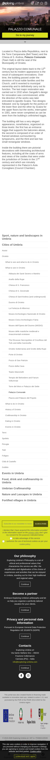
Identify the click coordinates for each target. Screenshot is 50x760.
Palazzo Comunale (17, 392)
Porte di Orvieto (16, 354)
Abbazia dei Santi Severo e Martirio (24, 273)
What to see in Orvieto (15, 268)
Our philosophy (25, 556)
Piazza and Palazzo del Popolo (22, 398)
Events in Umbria (13, 473)
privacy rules (33, 532)
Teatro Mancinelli (16, 372)
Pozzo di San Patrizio (18, 360)
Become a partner (25, 593)
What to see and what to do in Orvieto (22, 262)
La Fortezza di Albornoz (19, 308)
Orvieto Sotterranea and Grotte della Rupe (27, 349)
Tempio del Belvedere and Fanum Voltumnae (24, 379)
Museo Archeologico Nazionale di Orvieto (27, 314)
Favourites (41, 3)
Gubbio (5, 467)
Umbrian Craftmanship (16, 488)
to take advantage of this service (26, 538)
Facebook (21, 675)
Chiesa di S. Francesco (19, 285)
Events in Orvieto (13, 427)
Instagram (28, 675)
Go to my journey (25, 35)
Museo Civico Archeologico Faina (23, 320)
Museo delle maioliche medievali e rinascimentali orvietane (24, 332)
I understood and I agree (25, 756)
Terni (4, 432)
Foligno (5, 456)
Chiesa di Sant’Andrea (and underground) (27, 297)
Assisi (4, 250)
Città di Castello (9, 461)
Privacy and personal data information (25, 621)
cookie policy (24, 544)
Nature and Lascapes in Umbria (22, 494)
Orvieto (5, 256)
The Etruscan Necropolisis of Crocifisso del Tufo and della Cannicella (28, 341)
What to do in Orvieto (14, 404)
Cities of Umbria (12, 244)
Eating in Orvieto (12, 421)
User (37, 3)
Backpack (45, 3)
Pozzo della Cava (16, 366)
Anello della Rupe (16, 279)
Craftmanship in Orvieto (15, 415)
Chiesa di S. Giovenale (19, 291)
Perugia (5, 444)
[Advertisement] (25, 202)
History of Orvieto (13, 409)
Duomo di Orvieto (16, 302)
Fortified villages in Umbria (19, 500)
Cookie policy (41, 741)
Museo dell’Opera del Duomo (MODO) (26, 325)
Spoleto (5, 438)
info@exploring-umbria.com (25, 662)
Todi (4, 450)
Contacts (25, 645)
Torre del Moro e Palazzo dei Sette (24, 386)
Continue (25, 584)
